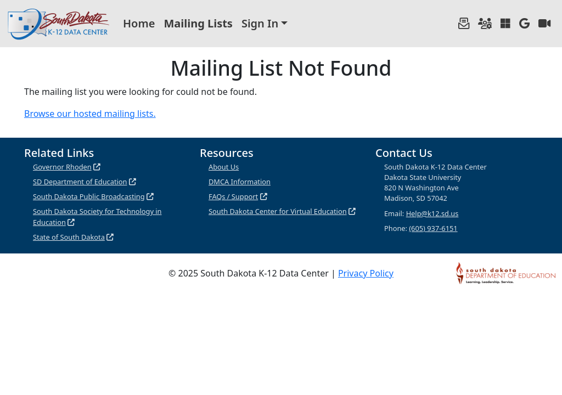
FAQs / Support (233, 196)
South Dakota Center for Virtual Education (278, 211)
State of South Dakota (69, 237)
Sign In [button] (259, 23)
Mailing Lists (198, 23)
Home (139, 23)
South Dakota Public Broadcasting (89, 196)
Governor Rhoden (62, 167)
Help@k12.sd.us (432, 213)
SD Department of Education (80, 182)
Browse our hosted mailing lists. (90, 114)
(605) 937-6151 (433, 228)
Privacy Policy (366, 273)
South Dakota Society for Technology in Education (97, 216)
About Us (224, 167)
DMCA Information (240, 182)
